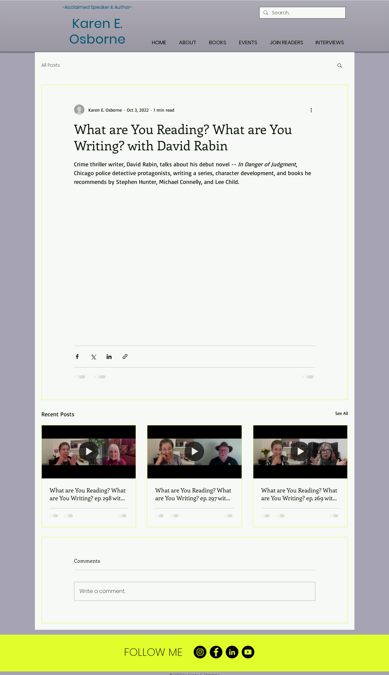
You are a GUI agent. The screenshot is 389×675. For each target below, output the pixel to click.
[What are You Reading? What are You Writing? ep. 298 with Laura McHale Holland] (89, 451)
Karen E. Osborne (97, 31)
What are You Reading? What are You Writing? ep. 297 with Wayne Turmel (193, 494)
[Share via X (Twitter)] (93, 356)
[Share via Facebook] (77, 356)
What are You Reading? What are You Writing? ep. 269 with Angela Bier (299, 494)
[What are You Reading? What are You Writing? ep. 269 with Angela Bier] (300, 451)
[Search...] (302, 12)
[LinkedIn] (232, 652)
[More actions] (311, 110)
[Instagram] (200, 652)
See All (341, 413)
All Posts (50, 65)
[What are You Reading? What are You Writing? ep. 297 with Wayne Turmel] (194, 451)
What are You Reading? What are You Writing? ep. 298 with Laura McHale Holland (88, 494)
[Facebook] (216, 652)
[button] (340, 65)
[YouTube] (248, 652)
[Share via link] (125, 356)
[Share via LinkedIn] (109, 356)
